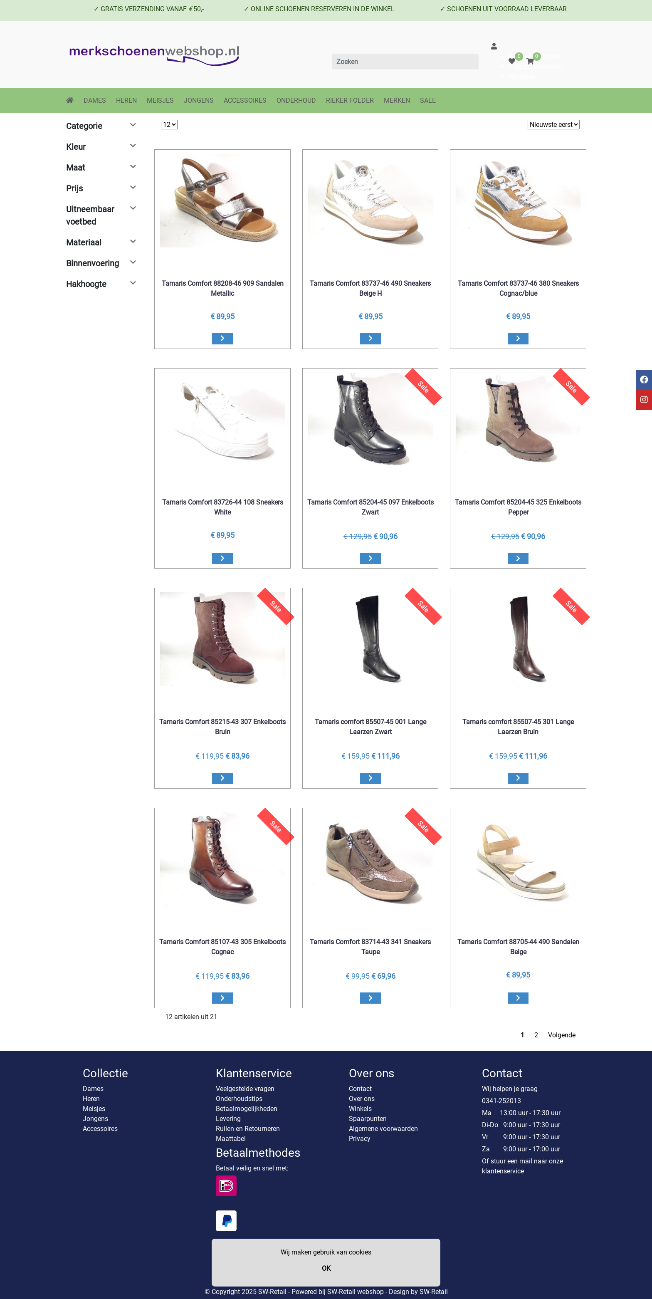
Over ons (362, 1099)
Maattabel (231, 1139)
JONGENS (199, 100)
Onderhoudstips (239, 1099)
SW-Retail (434, 1292)
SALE (428, 100)
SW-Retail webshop (355, 1292)
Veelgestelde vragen (245, 1089)
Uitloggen (522, 76)
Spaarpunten (368, 1119)
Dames (93, 1089)
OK (326, 1268)
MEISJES (160, 100)
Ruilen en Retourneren (248, 1129)
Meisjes (94, 1109)
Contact (360, 1089)
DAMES (95, 100)
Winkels (360, 1109)
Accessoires (100, 1129)
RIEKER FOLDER (350, 100)
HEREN (126, 100)
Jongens (95, 1119)
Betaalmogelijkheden (246, 1109)
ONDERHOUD (296, 100)
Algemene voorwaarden (383, 1129)
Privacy (359, 1139)
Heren (91, 1099)
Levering (228, 1119)
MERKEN (397, 100)
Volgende (561, 1035)
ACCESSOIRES (245, 100)
